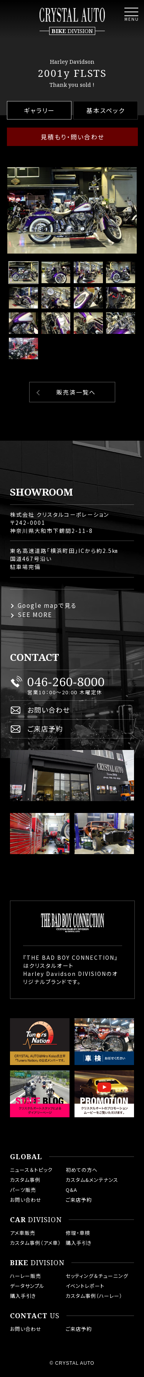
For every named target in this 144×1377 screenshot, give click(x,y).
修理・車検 (78, 1232)
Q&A (71, 1189)
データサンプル (27, 1285)
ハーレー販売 (25, 1275)
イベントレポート (85, 1285)
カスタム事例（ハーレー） (94, 1295)
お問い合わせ (48, 710)
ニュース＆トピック (31, 1169)
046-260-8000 (66, 682)
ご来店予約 (45, 728)
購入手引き (79, 1242)
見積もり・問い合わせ (72, 136)
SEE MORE (35, 615)
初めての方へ (82, 1169)
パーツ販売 (23, 1189)
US (35, 1315)
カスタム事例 (25, 1179)
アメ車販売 (22, 1232)
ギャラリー (39, 110)
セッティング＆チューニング (97, 1275)
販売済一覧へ (76, 392)
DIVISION (36, 1219)
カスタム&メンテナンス (92, 1179)
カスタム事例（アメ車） (35, 1242)
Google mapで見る (47, 605)
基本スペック (105, 110)
